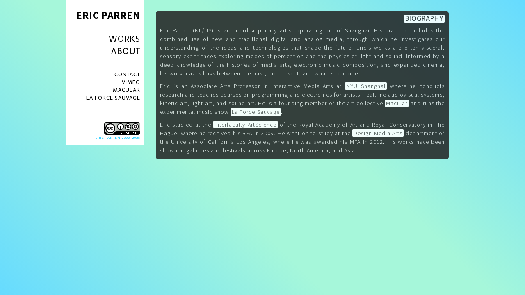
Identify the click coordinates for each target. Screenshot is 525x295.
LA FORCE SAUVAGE (113, 98)
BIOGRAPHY (424, 19)
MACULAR (126, 90)
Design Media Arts (378, 133)
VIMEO (131, 82)
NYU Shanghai (366, 86)
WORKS (124, 39)
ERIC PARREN (108, 15)
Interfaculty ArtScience (245, 124)
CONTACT (127, 74)
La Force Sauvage (255, 112)
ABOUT (125, 51)
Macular (396, 103)
